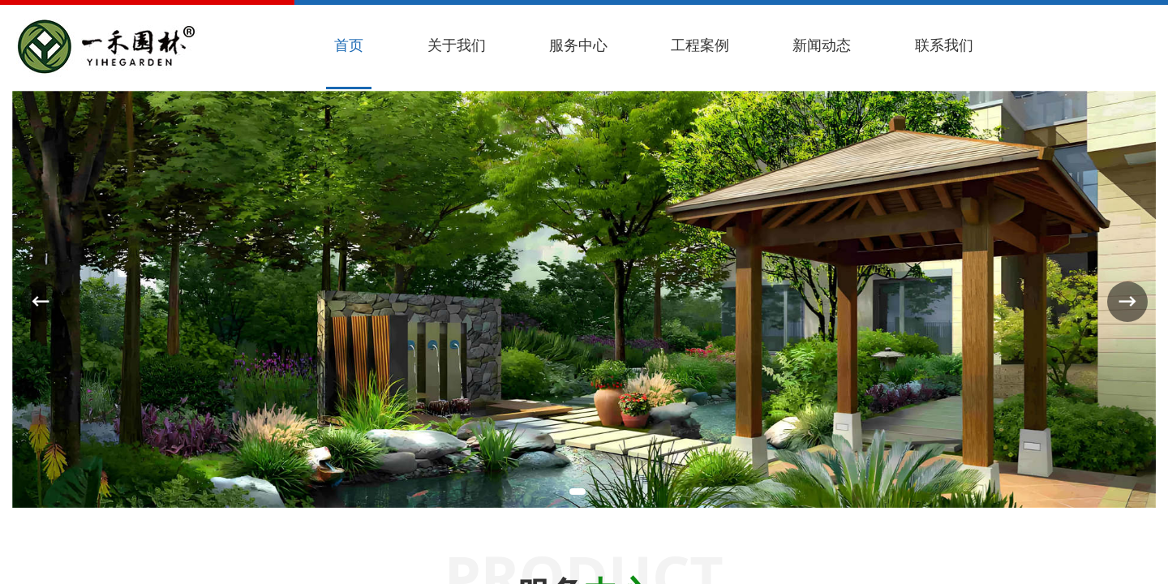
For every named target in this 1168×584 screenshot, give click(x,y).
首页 (348, 44)
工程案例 (700, 44)
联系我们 (944, 44)
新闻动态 (821, 44)
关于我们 (456, 44)
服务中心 (578, 44)
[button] (577, 491)
